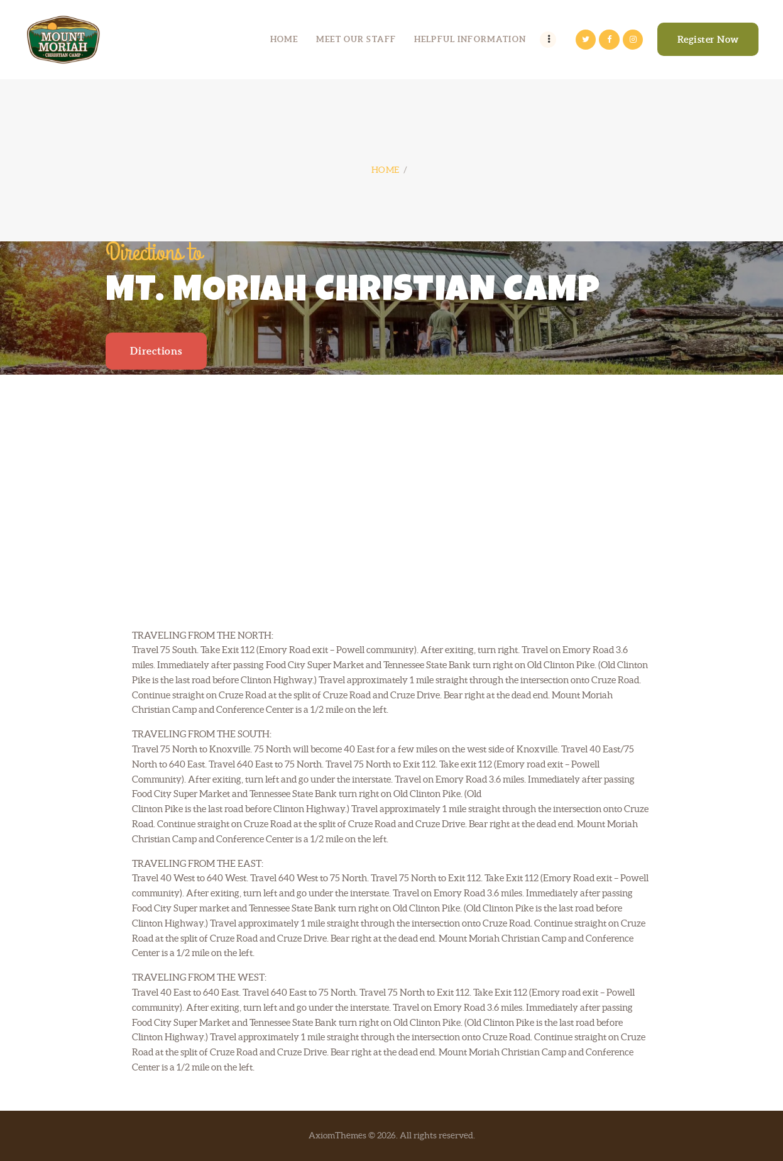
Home (385, 170)
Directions (156, 350)
